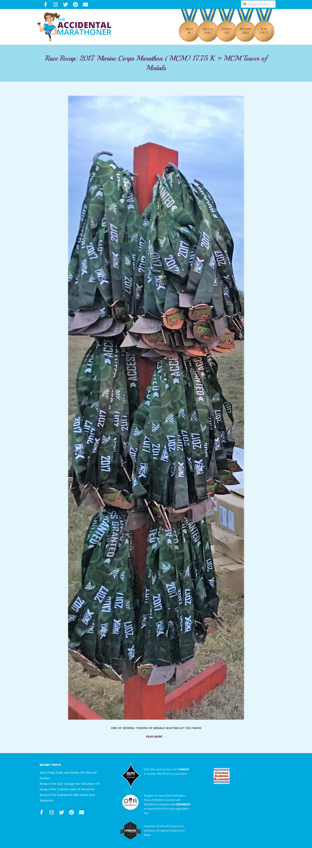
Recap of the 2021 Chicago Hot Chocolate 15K (70, 784)
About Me (189, 31)
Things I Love (226, 31)
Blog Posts (264, 31)
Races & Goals (208, 31)
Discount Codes (246, 31)
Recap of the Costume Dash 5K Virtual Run (67, 789)
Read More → (156, 736)
